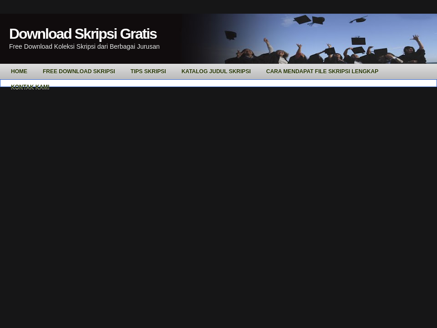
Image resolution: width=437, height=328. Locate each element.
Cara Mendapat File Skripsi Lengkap (322, 71)
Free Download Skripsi (79, 71)
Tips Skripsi (148, 71)
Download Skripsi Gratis (83, 34)
